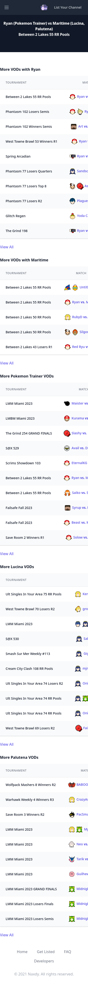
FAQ (67, 951)
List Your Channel (67, 7)
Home (22, 951)
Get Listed (45, 951)
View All (7, 247)
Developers (44, 961)
